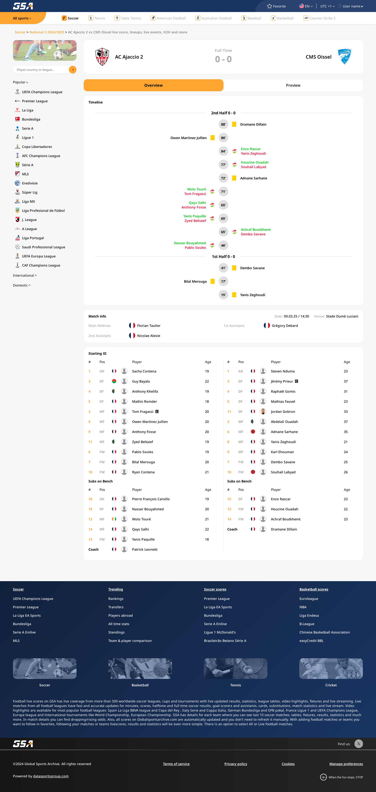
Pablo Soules (195, 247)
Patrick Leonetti (145, 549)
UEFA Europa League (39, 256)
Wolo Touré (196, 189)
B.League (307, 623)
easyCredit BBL (311, 640)
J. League (29, 219)
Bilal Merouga (195, 281)
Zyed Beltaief (195, 220)
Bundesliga (31, 119)
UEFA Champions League (42, 92)
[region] (223, 85)
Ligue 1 (28, 137)
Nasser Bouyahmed (190, 243)
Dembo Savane (253, 234)
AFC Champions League (41, 155)
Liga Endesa (309, 615)
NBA (303, 607)
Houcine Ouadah (255, 162)
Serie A (27, 128)
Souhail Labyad (253, 166)
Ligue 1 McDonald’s (220, 632)
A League (29, 228)
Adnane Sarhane (253, 178)
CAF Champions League (41, 265)
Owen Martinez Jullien (188, 137)
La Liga (27, 110)
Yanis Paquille (194, 216)
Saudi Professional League (43, 247)
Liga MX (28, 201)
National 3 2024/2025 (46, 32)
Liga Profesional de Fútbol (43, 210)
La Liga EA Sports (27, 615)
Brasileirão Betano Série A (225, 640)
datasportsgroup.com (51, 776)
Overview (153, 85)
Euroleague (309, 598)
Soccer (20, 32)
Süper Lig (29, 192)
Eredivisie (30, 183)
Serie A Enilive (24, 632)
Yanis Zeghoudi (253, 153)
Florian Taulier (148, 325)
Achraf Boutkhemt (256, 229)
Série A (27, 165)
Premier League (35, 101)
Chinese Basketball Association (325, 632)
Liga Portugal (33, 238)
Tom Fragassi (195, 193)
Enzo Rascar (251, 148)
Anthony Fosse (194, 207)
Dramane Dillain (253, 124)
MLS (25, 174)
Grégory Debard (285, 325)
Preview (293, 85)
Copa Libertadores (37, 146)
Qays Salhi (197, 202)
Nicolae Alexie (148, 335)
